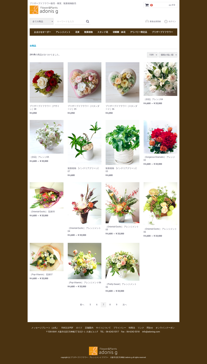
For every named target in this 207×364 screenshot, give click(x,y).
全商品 (33, 46)
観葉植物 (88, 32)
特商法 (132, 327)
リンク (141, 327)
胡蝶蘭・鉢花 (119, 32)
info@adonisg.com (151, 331)
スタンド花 (102, 32)
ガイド (79, 327)
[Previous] (82, 304)
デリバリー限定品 (138, 32)
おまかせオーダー (42, 32)
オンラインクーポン (165, 327)
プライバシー (119, 327)
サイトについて (103, 327)
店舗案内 (89, 327)
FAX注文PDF (67, 327)
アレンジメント (63, 32)
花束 (77, 32)
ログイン (170, 22)
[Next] (125, 304)
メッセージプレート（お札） (45, 327)
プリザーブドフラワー (162, 32)
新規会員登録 (153, 22)
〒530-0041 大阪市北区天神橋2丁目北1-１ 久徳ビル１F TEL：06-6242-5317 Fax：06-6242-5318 (93, 331)
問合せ (150, 327)
